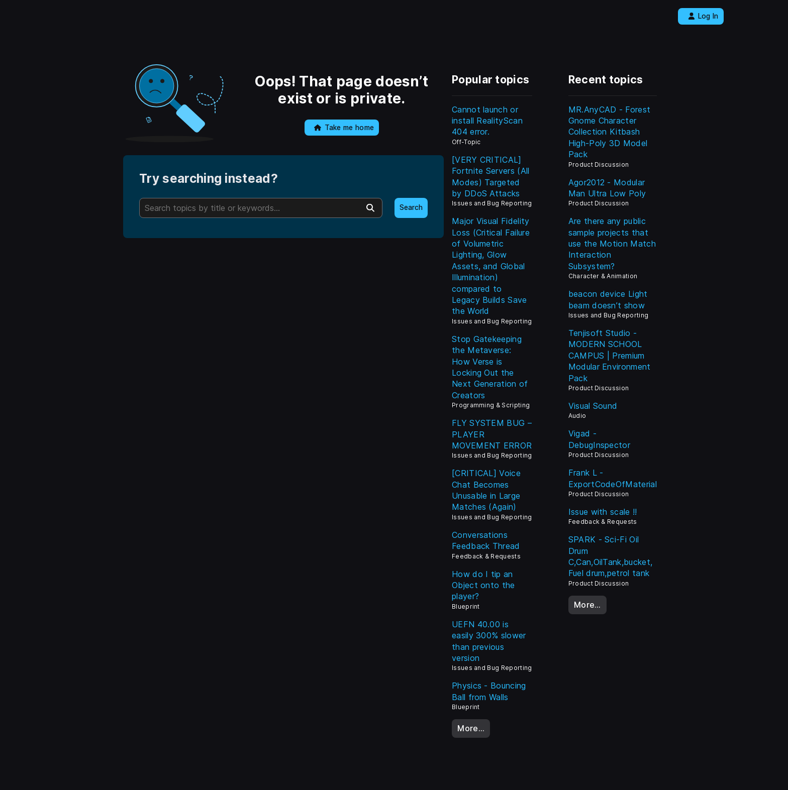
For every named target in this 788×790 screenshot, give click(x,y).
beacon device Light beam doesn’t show (608, 299)
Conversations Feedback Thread (486, 540)
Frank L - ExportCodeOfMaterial (612, 478)
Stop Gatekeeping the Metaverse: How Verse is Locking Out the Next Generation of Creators (490, 367)
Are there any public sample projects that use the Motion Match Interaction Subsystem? (612, 243)
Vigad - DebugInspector (599, 438)
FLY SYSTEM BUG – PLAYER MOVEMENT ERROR (492, 434)
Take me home (344, 128)
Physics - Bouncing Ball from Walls (489, 691)
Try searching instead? (208, 178)
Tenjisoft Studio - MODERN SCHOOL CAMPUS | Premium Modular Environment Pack (609, 355)
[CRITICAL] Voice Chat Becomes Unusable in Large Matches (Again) (486, 490)
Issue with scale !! (602, 512)
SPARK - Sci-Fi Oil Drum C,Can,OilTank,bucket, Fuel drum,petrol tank (610, 556)
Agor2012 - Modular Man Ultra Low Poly (607, 187)
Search (411, 207)
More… (470, 728)
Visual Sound (593, 406)
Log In (703, 16)
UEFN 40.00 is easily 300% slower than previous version (489, 641)
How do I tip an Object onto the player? (483, 585)
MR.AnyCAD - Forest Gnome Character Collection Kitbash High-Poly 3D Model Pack (609, 132)
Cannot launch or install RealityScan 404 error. (487, 120)
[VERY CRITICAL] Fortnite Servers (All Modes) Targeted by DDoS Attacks (491, 176)
